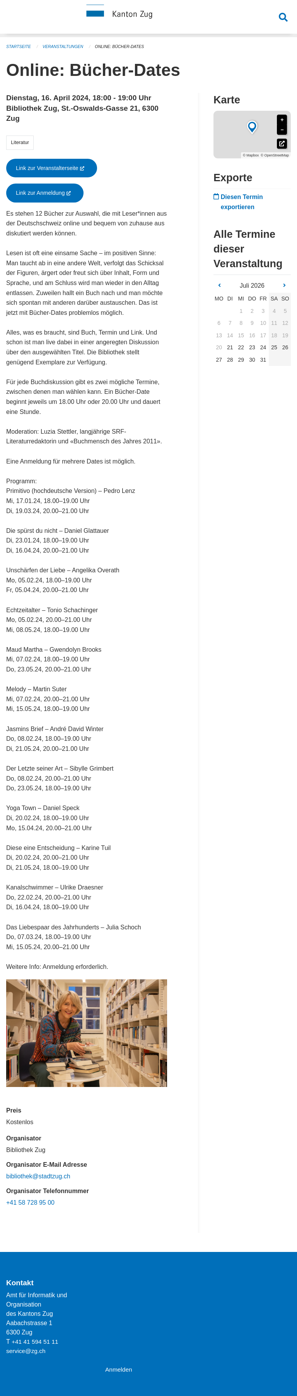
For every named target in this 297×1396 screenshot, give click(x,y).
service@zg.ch (26, 1351)
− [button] (281, 130)
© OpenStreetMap (275, 155)
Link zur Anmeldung (50, 193)
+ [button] (281, 120)
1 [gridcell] (240, 311)
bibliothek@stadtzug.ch (38, 1176)
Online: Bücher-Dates (123, 46)
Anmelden (119, 1369)
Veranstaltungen (65, 46)
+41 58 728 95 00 (30, 1202)
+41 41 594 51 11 (36, 1341)
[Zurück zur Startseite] (148, 18)
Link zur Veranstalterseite (56, 168)
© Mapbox (251, 155)
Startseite (19, 46)
